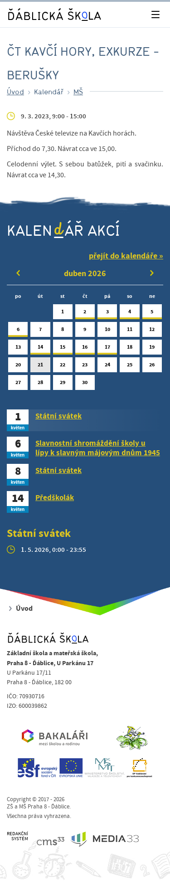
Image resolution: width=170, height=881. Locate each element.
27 (18, 384)
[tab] (85, 420)
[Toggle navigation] (155, 15)
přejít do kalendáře (123, 256)
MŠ (78, 91)
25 (129, 366)
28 (40, 384)
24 (107, 366)
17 (107, 349)
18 (129, 349)
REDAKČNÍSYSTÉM (17, 836)
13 (18, 349)
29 (63, 384)
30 (85, 384)
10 (107, 331)
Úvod (15, 91)
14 (40, 349)
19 (152, 349)
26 (152, 366)
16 (85, 349)
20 (18, 366)
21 (40, 366)
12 (152, 331)
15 (63, 349)
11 (129, 331)
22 (63, 366)
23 (85, 366)
